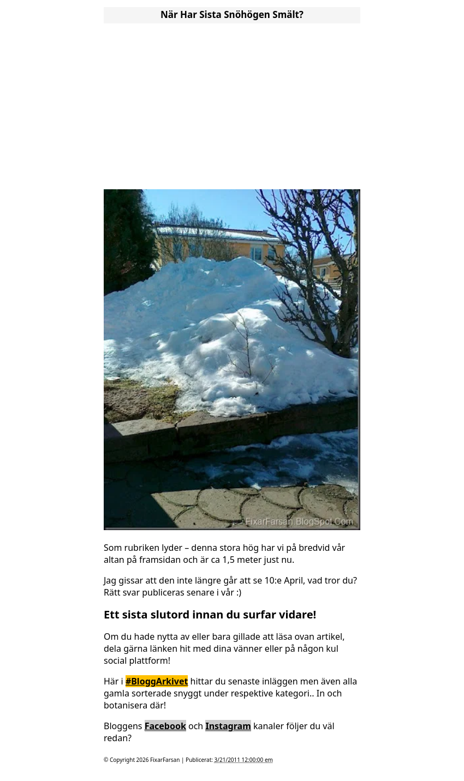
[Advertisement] (232, 102)
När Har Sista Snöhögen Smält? (232, 14)
